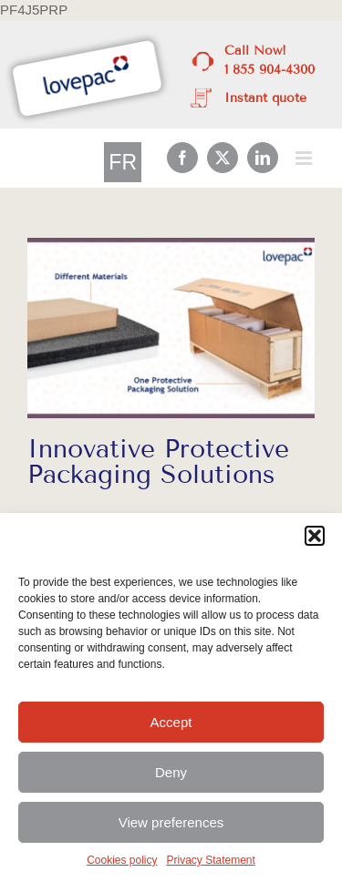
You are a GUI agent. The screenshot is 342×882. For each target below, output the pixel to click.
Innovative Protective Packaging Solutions (158, 461)
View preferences (171, 822)
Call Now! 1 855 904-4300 (269, 60)
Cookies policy (122, 860)
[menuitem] (122, 162)
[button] (315, 536)
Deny (171, 772)
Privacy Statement (211, 860)
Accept (171, 722)
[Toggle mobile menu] (305, 158)
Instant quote (265, 98)
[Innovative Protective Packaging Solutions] (171, 328)
